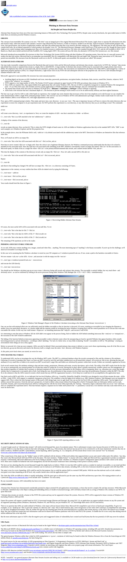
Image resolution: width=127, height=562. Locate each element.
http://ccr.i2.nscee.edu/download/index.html (16, 559)
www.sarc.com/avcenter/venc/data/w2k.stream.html (18, 452)
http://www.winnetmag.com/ (17, 545)
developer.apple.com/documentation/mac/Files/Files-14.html (78, 525)
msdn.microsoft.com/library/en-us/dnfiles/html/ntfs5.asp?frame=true (23, 543)
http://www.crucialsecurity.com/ (11, 552)
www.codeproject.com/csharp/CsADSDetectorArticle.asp (20, 547)
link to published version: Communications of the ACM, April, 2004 (32, 16)
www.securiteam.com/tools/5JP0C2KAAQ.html (45, 550)
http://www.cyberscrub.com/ (18, 477)
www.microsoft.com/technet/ (44, 531)
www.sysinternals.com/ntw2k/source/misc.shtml (49, 552)
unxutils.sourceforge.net (20, 538)
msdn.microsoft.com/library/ (31, 529)
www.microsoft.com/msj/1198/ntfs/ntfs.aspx (15, 532)
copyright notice (9, 5)
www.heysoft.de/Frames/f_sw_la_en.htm (81, 550)
